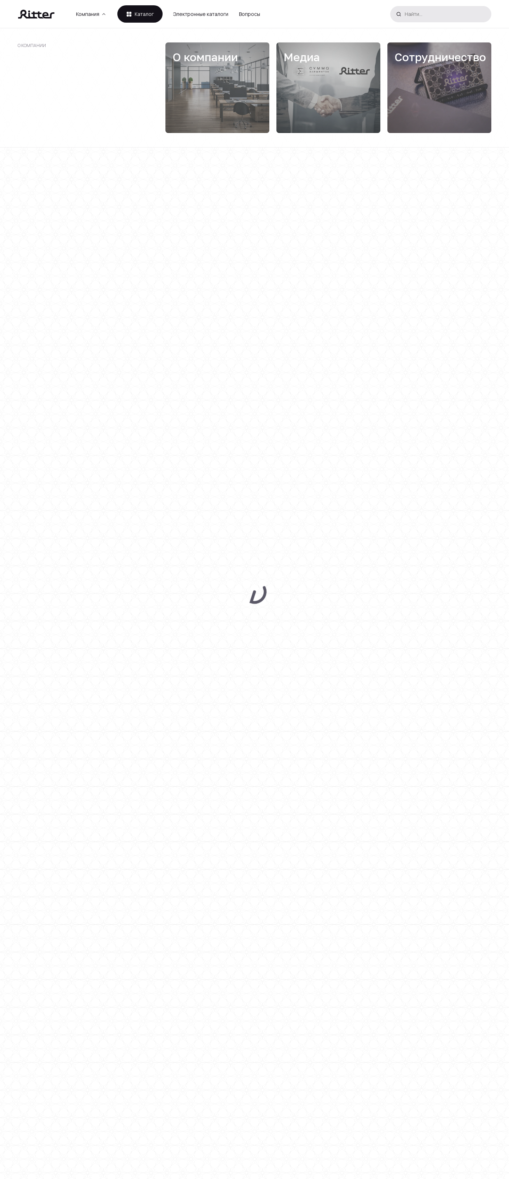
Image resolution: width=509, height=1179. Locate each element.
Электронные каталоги (200, 14)
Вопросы (249, 14)
